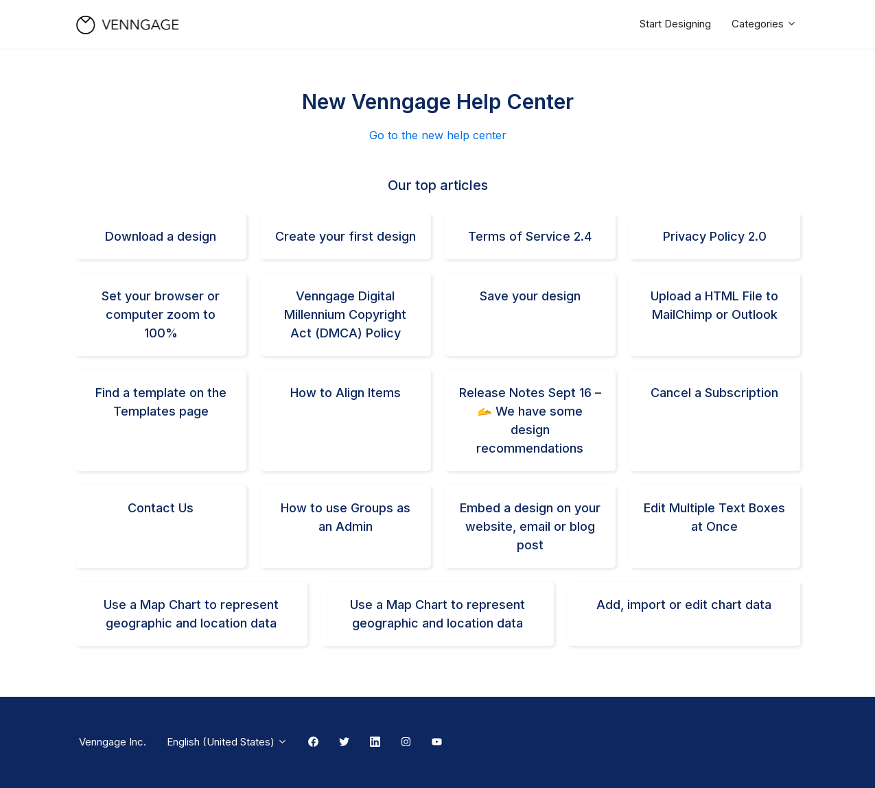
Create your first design (345, 236)
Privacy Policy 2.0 (715, 236)
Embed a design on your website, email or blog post (530, 526)
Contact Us (161, 508)
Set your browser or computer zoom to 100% (161, 314)
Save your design (530, 296)
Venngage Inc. (112, 741)
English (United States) (227, 741)
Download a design (160, 236)
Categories (764, 23)
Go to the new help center (437, 135)
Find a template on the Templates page (160, 401)
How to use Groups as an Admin (345, 517)
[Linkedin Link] (375, 743)
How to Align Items (345, 392)
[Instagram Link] (405, 743)
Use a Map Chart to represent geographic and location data (191, 613)
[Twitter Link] (344, 743)
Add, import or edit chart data (683, 604)
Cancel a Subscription (714, 392)
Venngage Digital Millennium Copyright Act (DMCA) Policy (345, 314)
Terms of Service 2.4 (530, 236)
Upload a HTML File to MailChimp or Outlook (714, 305)
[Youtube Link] (436, 743)
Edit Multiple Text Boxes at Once (714, 517)
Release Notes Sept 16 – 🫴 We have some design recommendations (530, 420)
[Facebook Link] (313, 743)
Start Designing (675, 23)
